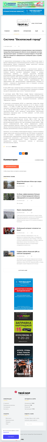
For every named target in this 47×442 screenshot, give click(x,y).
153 (31, 256)
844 (32, 186)
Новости (16, 31)
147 (31, 200)
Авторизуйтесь (11, 166)
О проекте (6, 403)
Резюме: (27, 407)
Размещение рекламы (9, 405)
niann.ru (14, 146)
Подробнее (6, 432)
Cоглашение (7, 407)
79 (18, 46)
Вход (33, 23)
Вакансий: (28, 405)
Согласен (11, 436)
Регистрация (38, 23)
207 (31, 212)
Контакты (6, 409)
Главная (7, 31)
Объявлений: (29, 403)
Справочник (27, 31)
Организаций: (30, 409)
